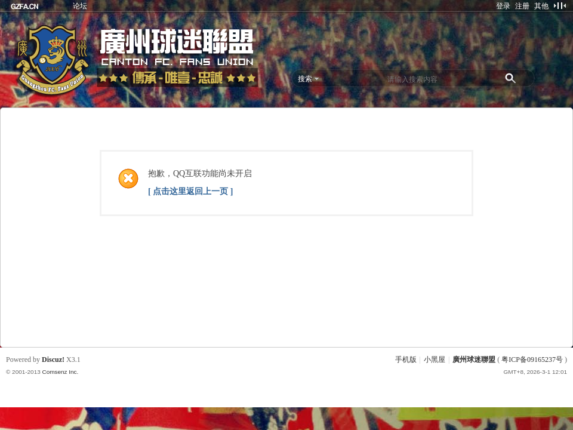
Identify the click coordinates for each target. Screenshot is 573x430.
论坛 (80, 6)
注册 (522, 6)
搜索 (305, 79)
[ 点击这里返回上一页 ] (190, 191)
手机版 (406, 359)
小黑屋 (434, 359)
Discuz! (53, 359)
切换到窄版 (559, 5)
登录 (503, 6)
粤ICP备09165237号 (532, 359)
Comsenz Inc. (60, 371)
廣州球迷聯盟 (473, 359)
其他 (541, 6)
